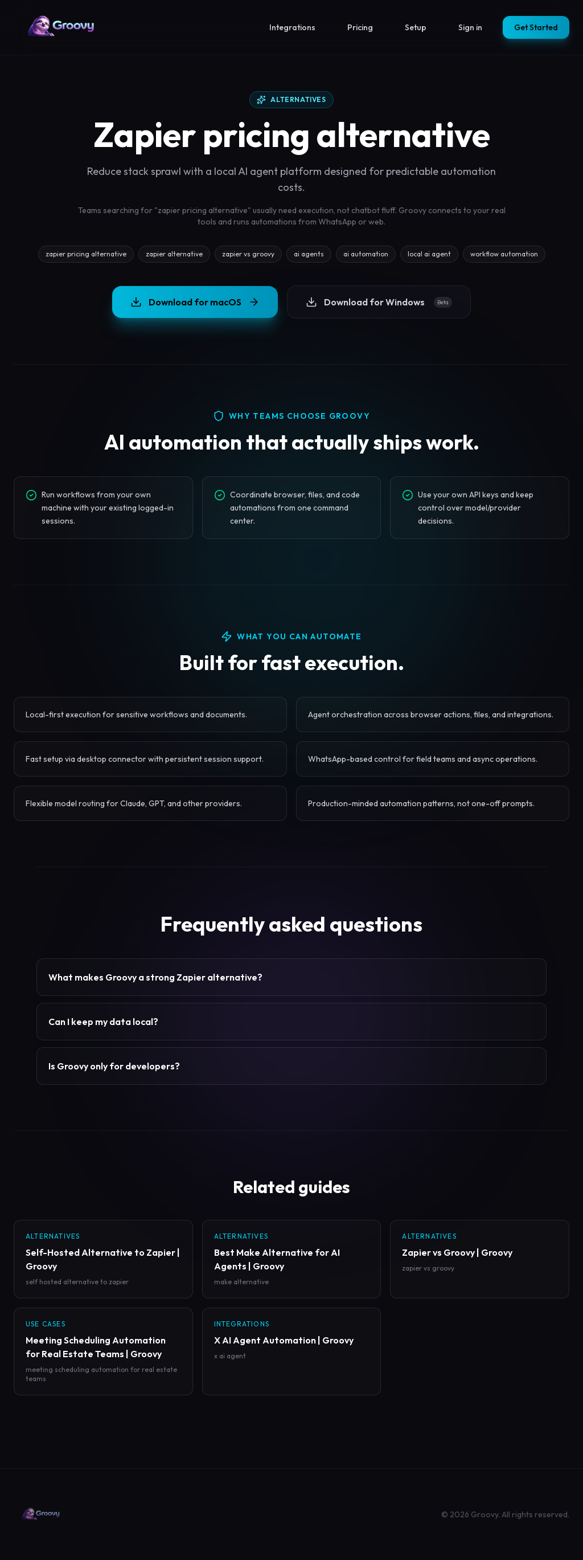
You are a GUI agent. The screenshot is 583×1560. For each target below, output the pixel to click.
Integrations (292, 27)
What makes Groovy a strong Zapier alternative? (155, 977)
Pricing (360, 27)
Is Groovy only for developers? (114, 1066)
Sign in (470, 27)
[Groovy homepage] (61, 27)
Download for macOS (195, 302)
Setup (415, 27)
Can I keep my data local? (103, 1021)
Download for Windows (379, 302)
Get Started (536, 27)
